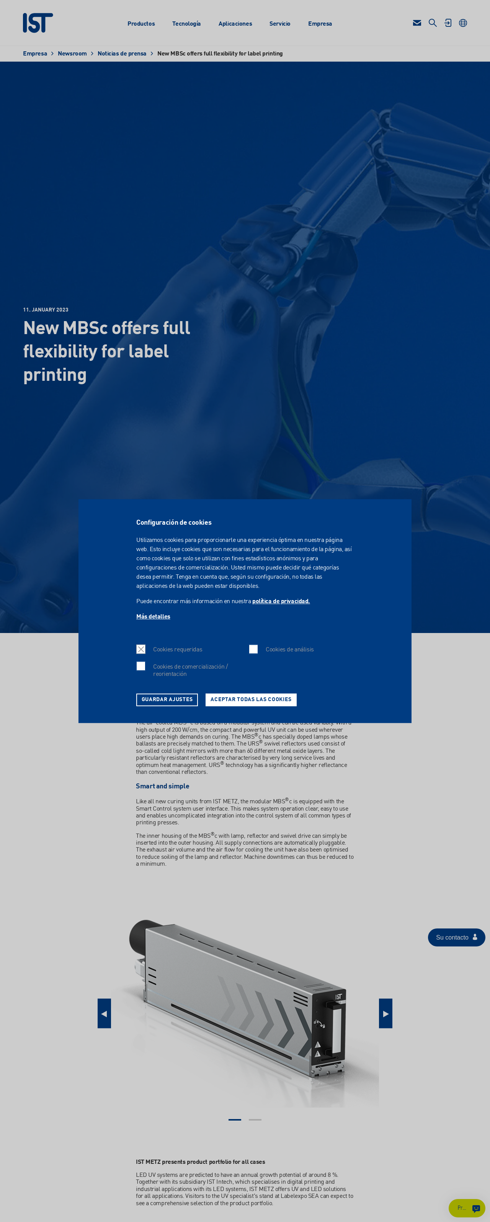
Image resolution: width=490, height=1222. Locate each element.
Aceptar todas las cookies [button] (251, 699)
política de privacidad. (281, 602)
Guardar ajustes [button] (167, 699)
